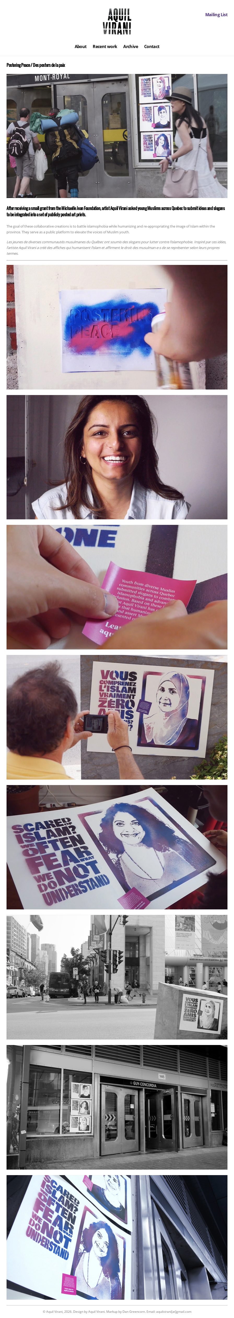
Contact (152, 46)
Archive (130, 46)
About (81, 46)
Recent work (105, 46)
